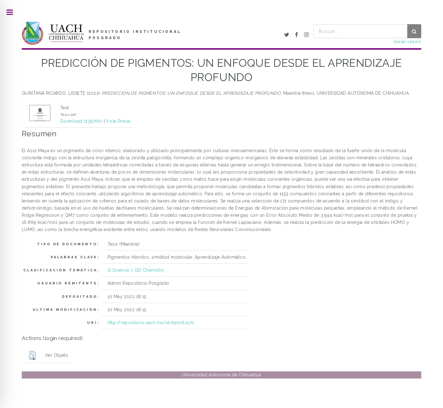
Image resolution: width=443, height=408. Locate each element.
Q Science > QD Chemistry (136, 270)
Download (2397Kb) (81, 121)
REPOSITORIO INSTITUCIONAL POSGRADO (135, 34)
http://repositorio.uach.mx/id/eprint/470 (151, 322)
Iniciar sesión (407, 41)
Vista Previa (118, 121)
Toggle (10, 12)
